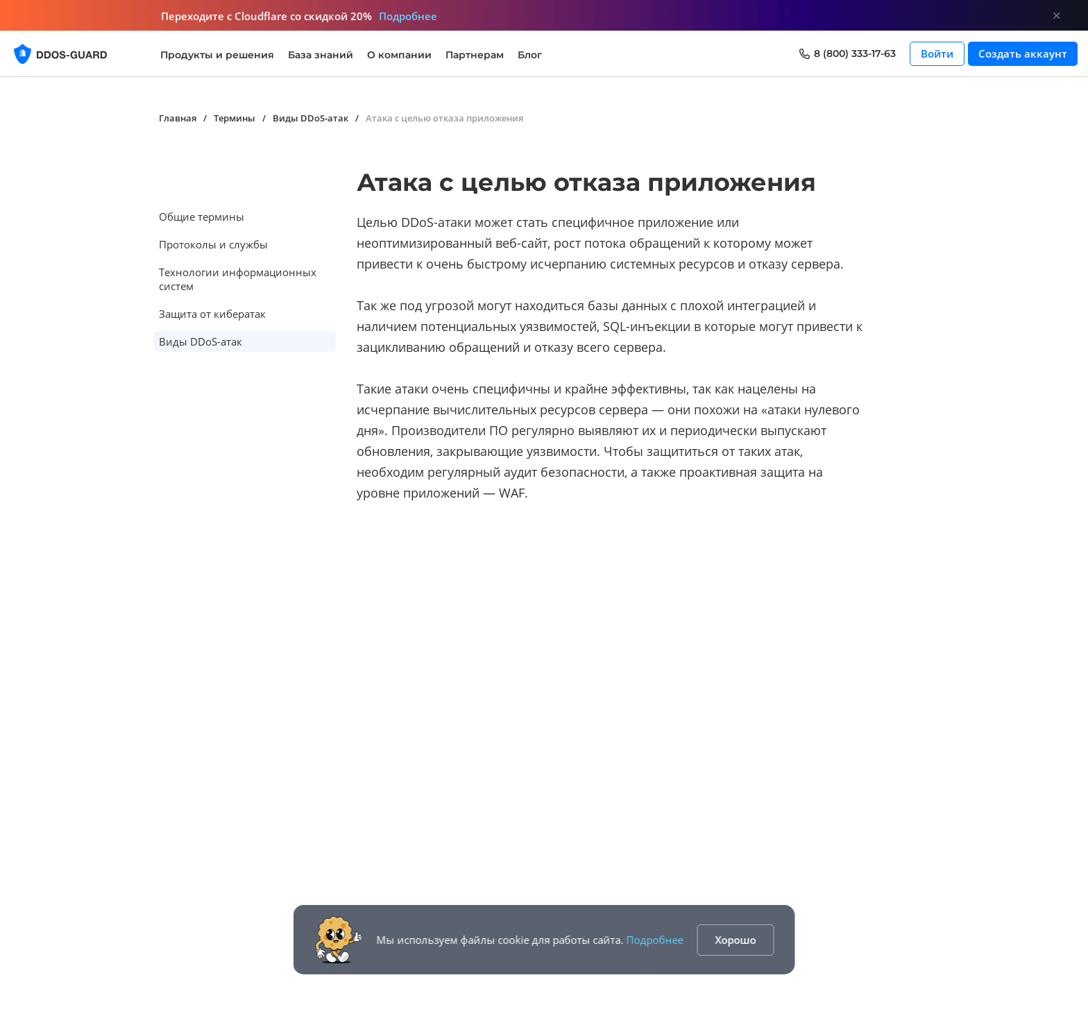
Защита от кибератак (212, 314)
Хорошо (735, 940)
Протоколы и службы (213, 244)
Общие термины (201, 216)
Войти (937, 53)
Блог (530, 55)
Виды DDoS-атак (200, 341)
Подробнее (655, 940)
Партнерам (474, 55)
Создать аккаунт (1022, 53)
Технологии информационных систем (237, 279)
